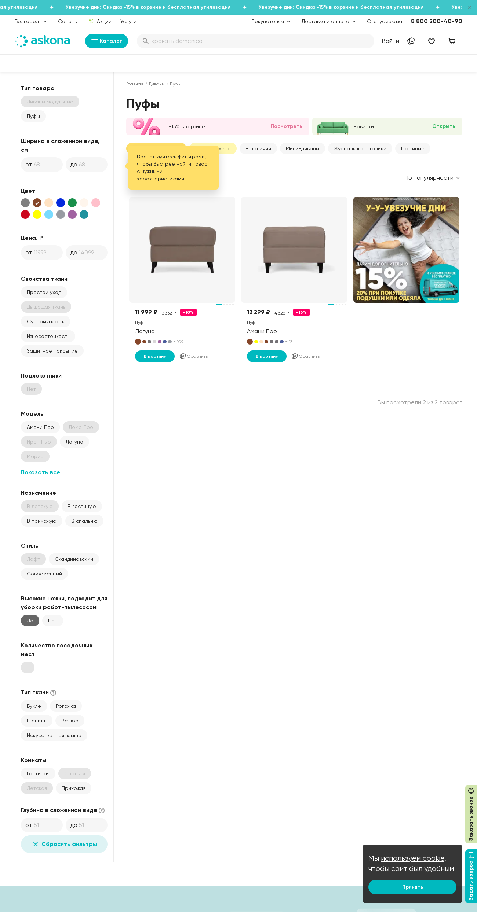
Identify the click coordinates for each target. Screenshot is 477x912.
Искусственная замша (54, 735)
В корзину (155, 356)
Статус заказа (384, 21)
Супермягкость (45, 321)
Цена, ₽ (32, 237)
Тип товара (38, 88)
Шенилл (37, 721)
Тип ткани (39, 692)
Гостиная (38, 773)
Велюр (70, 721)
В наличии (258, 148)
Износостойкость (48, 336)
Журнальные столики (360, 148)
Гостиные (413, 148)
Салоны (68, 21)
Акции (100, 21)
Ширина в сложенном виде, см (60, 145)
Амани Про (40, 427)
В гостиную (82, 506)
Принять (412, 887)
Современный (44, 574)
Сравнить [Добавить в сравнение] (193, 356)
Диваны (157, 84)
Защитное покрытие (52, 351)
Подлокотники (41, 375)
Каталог (106, 41)
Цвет (28, 190)
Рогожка (66, 706)
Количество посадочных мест (56, 650)
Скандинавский (74, 559)
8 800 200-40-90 (436, 21)
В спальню (84, 521)
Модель (32, 413)
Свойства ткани (44, 278)
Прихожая (73, 788)
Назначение (38, 492)
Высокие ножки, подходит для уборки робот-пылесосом (64, 603)
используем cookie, (413, 858)
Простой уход (44, 292)
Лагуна (74, 442)
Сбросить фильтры (64, 844)
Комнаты (34, 760)
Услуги (128, 21)
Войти (390, 40)
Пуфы (33, 116)
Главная (134, 84)
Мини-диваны (302, 148)
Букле (34, 706)
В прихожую (42, 521)
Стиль (30, 545)
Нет (52, 621)
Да (30, 621)
